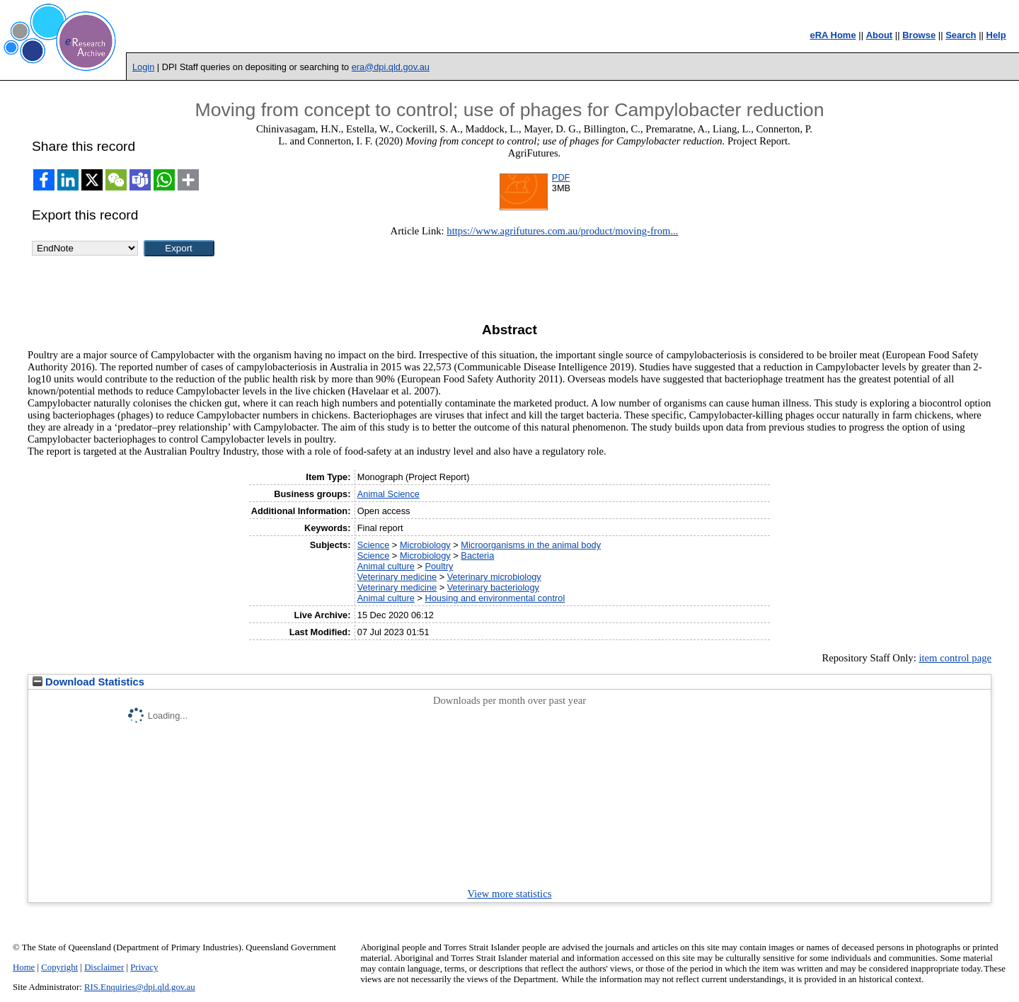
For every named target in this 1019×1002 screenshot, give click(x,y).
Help (996, 35)
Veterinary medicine (397, 576)
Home (24, 967)
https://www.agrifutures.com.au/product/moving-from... (562, 231)
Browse (918, 35)
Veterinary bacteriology (493, 587)
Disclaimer (104, 967)
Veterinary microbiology (494, 576)
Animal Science (388, 494)
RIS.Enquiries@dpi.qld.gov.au (139, 987)
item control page (955, 658)
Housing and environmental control (495, 598)
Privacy (144, 967)
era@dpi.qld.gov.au (391, 67)
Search (960, 35)
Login (143, 67)
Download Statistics (88, 682)
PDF (561, 177)
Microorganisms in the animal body (531, 545)
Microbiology (425, 545)
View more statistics (510, 893)
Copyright (59, 967)
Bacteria (477, 555)
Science (373, 545)
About (879, 35)
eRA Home (833, 35)
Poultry (439, 566)
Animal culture (386, 566)
